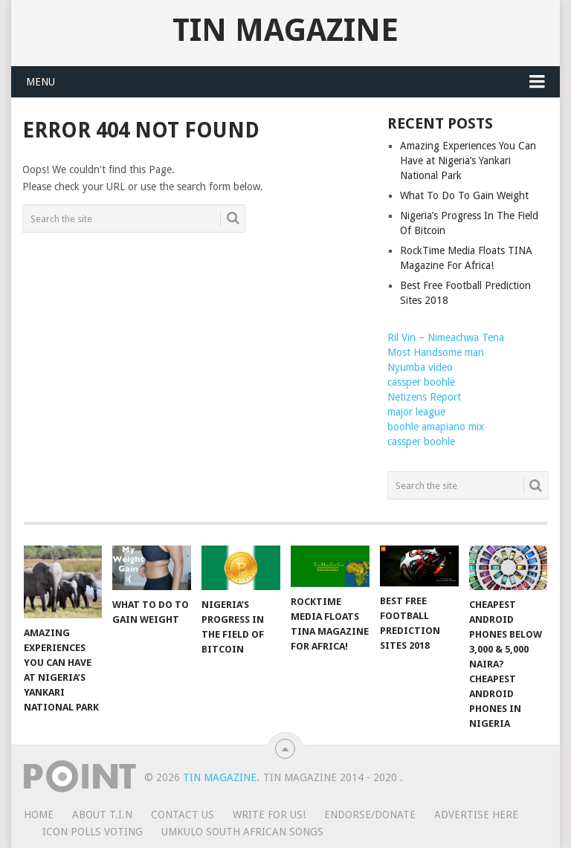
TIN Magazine (285, 30)
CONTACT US (182, 815)
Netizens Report (424, 397)
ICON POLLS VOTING (92, 832)
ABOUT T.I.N (102, 815)
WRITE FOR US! (269, 815)
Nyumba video (420, 367)
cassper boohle (421, 382)
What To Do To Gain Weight (464, 195)
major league (416, 412)
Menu (40, 82)
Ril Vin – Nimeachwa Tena (445, 337)
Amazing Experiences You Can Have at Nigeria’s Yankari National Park (468, 160)
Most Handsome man (435, 352)
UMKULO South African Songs (242, 832)
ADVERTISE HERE (476, 815)
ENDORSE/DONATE (370, 815)
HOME (39, 815)
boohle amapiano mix (435, 427)
